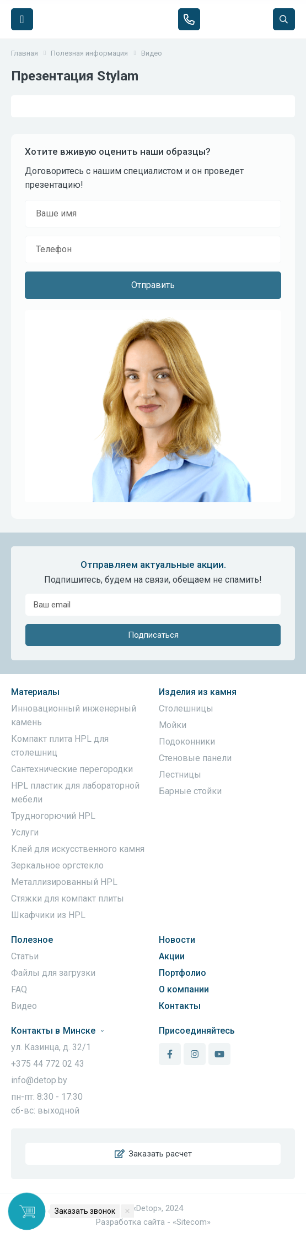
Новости (177, 940)
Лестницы (180, 774)
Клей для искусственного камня (77, 849)
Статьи (25, 956)
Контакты (180, 1006)
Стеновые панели (195, 758)
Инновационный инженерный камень (73, 715)
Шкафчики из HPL (48, 915)
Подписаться (153, 635)
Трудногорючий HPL (53, 816)
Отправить (153, 285)
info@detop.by (39, 1080)
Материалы (35, 692)
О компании (184, 989)
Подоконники (187, 741)
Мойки (172, 725)
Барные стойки (190, 791)
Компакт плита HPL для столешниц (60, 746)
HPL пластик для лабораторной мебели (75, 792)
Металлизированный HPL (64, 882)
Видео (24, 1006)
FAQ (19, 989)
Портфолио (182, 973)
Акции (172, 956)
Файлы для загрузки (53, 973)
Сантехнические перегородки (72, 769)
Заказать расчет (153, 1154)
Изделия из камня (198, 692)
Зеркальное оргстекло (57, 865)
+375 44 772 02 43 (47, 1063)
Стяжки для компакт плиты (67, 898)
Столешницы (186, 708)
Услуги (25, 832)
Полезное (32, 940)
